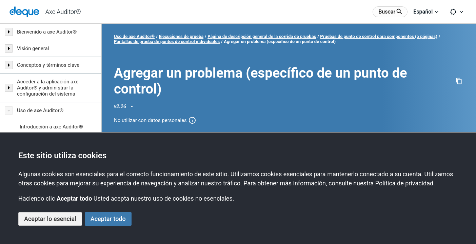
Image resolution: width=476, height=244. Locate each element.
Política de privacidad (404, 183)
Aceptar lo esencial (50, 218)
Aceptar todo (108, 218)
